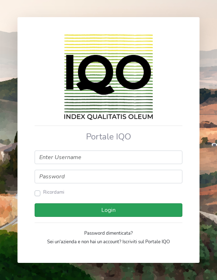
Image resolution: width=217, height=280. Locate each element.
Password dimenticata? (108, 233)
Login (108, 210)
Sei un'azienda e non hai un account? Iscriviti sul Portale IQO (108, 242)
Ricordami (53, 192)
